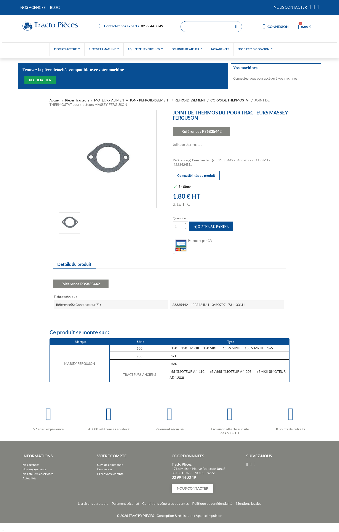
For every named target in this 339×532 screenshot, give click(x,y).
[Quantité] (178, 226)
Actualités (29, 478)
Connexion (104, 469)
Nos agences (30, 464)
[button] (192, 488)
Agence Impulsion (209, 515)
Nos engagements (34, 469)
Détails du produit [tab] (74, 264)
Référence (70, 284)
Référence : (191, 131)
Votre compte (111, 455)
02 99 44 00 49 (152, 26)
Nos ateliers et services (37, 474)
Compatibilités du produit (196, 175)
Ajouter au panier (211, 226)
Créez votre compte (110, 474)
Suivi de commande (110, 464)
